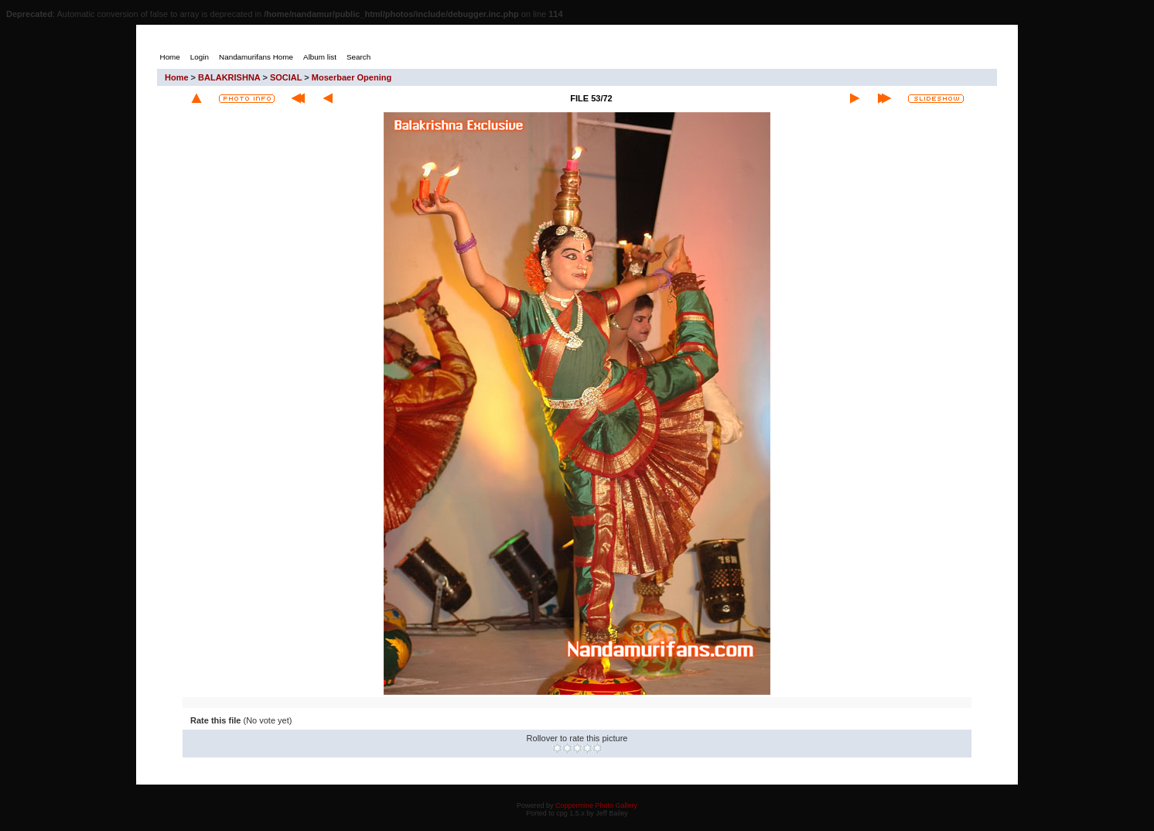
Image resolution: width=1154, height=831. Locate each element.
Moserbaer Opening (351, 77)
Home (177, 77)
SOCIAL (286, 77)
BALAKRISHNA (229, 77)
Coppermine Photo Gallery (596, 805)
